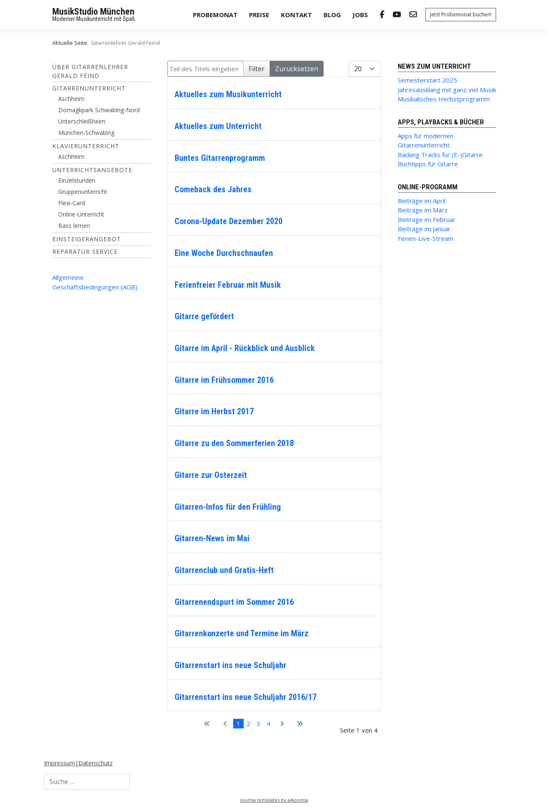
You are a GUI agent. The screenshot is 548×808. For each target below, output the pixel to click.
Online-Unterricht (81, 214)
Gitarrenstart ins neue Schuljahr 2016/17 (245, 697)
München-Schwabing (86, 133)
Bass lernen (74, 226)
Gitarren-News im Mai (212, 538)
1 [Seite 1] (238, 723)
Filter (257, 68)
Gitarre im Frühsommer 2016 (224, 380)
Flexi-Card (71, 203)
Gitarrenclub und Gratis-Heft (224, 570)
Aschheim (71, 99)
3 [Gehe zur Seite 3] (258, 723)
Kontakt (296, 14)
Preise (259, 14)
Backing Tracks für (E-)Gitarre (440, 154)
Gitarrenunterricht (89, 88)
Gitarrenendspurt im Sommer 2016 (234, 602)
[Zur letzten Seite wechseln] (300, 723)
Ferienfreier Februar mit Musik (228, 285)
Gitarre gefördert (204, 316)
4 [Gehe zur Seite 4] (268, 723)
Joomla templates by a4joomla (274, 800)
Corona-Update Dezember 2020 (229, 221)
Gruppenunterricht (82, 192)
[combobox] (87, 782)
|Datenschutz (94, 763)
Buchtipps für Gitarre (428, 164)
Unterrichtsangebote (92, 170)
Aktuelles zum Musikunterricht (228, 94)
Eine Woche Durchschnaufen (224, 253)
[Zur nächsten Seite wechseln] (282, 723)
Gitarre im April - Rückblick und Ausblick (245, 348)
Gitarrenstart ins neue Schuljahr (230, 665)
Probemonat (215, 14)
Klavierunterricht (85, 146)
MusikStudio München (93, 11)
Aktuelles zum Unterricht (218, 126)
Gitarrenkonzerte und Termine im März (242, 633)
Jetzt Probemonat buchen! (460, 14)
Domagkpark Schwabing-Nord (99, 110)
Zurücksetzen (296, 68)
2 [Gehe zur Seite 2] (248, 723)
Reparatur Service (85, 252)
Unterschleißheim (81, 121)
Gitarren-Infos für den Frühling (228, 507)
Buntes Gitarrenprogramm (220, 158)
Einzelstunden (76, 180)
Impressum (59, 763)
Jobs (360, 14)
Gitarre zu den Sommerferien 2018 (234, 443)
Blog (332, 14)
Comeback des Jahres (213, 189)
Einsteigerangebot (86, 239)
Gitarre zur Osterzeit (211, 475)
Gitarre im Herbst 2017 (214, 411)
